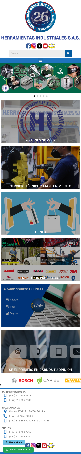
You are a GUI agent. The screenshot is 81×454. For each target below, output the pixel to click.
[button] (40, 60)
